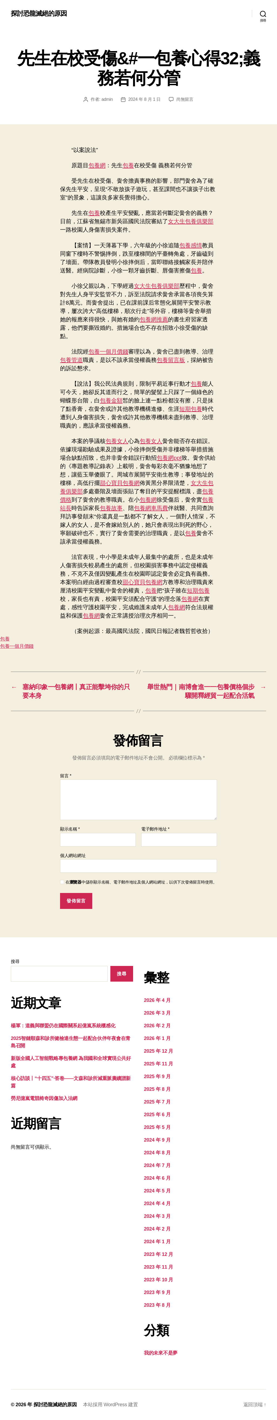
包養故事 (111, 508)
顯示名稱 (70, 829)
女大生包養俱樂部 (190, 221)
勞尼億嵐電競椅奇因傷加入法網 (44, 1098)
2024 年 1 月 (157, 1241)
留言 (65, 776)
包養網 (96, 165)
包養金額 (111, 400)
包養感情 (190, 245)
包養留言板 (171, 360)
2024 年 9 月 (157, 1140)
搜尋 (15, 961)
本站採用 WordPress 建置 (110, 1404)
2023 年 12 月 (158, 1254)
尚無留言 (184, 99)
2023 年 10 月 (158, 1279)
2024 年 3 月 (157, 1216)
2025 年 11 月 (158, 1063)
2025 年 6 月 (157, 1114)
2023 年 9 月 (157, 1292)
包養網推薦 (154, 319)
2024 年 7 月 (157, 1165)
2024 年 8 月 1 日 (144, 99)
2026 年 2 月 (157, 1025)
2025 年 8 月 (157, 1089)
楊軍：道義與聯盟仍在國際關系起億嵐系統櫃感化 (63, 1025)
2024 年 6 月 (157, 1178)
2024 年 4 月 (157, 1203)
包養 (128, 165)
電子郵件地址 (155, 829)
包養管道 (71, 360)
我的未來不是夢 (160, 1353)
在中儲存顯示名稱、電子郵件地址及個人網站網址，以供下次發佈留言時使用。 (141, 882)
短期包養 (190, 409)
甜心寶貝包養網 (120, 483)
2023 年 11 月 (158, 1267)
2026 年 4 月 (157, 1000)
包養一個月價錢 (108, 351)
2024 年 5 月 (157, 1191)
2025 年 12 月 (158, 1051)
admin (107, 99)
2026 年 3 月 (157, 1013)
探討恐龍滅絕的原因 (39, 13)
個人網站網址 (72, 855)
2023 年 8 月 (157, 1305)
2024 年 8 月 (157, 1152)
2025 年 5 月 (157, 1127)
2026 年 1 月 (157, 1038)
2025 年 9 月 (157, 1076)
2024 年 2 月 (157, 1229)
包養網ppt (169, 458)
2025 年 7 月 (157, 1102)
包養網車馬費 (151, 508)
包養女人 (116, 441)
